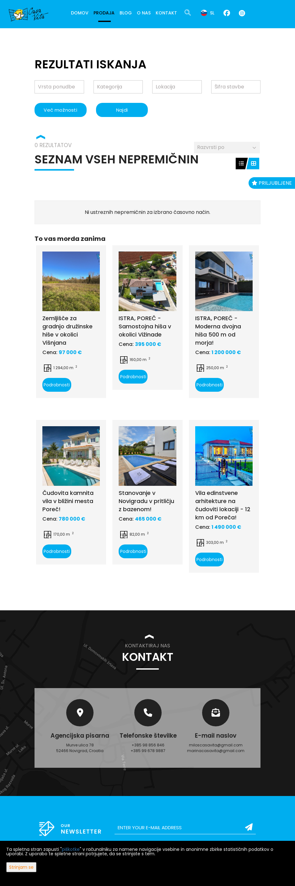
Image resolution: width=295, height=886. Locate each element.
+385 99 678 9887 (148, 750)
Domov (79, 13)
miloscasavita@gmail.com (216, 745)
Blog (126, 13)
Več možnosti (60, 110)
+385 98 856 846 (147, 745)
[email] (185, 827)
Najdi (122, 110)
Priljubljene (272, 183)
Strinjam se (21, 867)
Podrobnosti (57, 385)
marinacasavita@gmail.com (215, 750)
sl (207, 13)
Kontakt (166, 13)
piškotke (71, 849)
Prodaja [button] (104, 13)
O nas (144, 13)
